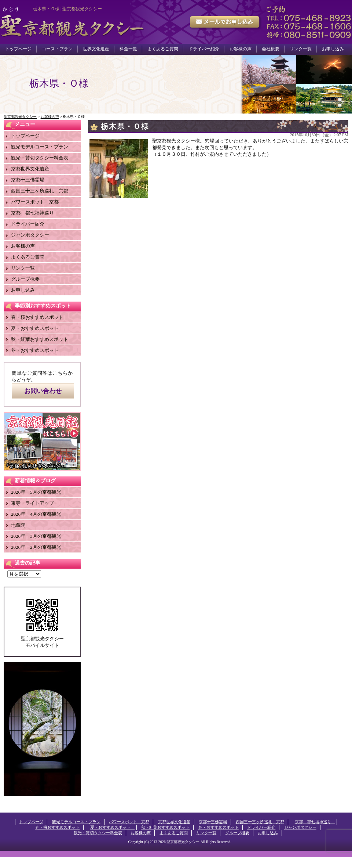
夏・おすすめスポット (37, 328)
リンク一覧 (301, 48)
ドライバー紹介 (203, 48)
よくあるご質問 (162, 48)
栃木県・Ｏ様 (125, 126)
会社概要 (270, 48)
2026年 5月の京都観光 (36, 492)
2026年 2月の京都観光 (36, 547)
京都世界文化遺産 (30, 169)
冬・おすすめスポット (35, 350)
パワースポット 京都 (35, 202)
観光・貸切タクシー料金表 (39, 158)
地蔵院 (18, 525)
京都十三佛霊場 (27, 180)
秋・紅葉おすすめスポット (39, 339)
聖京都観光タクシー (182, 842)
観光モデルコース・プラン (39, 147)
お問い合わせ (43, 391)
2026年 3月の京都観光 (36, 536)
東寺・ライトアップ (32, 503)
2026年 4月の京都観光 (36, 514)
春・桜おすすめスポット (37, 317)
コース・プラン (57, 48)
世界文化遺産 (96, 48)
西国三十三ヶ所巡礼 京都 (39, 191)
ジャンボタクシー (30, 235)
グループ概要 (25, 279)
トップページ (18, 48)
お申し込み (333, 48)
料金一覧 (128, 48)
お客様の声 (241, 48)
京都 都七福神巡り (35, 213)
